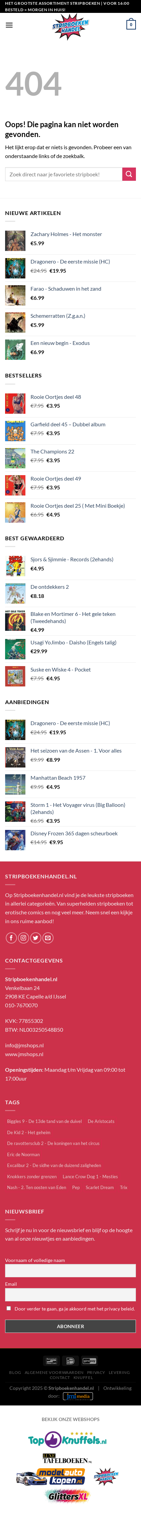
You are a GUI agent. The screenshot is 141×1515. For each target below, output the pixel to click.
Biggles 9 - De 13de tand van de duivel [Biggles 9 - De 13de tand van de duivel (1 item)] (44, 1121)
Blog (15, 1372)
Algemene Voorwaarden (54, 1372)
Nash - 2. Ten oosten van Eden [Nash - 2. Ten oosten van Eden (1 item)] (36, 1187)
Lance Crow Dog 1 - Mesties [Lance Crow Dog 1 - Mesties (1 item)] (90, 1176)
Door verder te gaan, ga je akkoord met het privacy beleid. (70, 1309)
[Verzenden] (129, 174)
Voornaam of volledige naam (35, 1260)
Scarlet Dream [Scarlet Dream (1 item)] (100, 1187)
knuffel (83, 1377)
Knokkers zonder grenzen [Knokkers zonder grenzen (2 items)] (32, 1176)
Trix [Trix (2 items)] (123, 1187)
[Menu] (9, 25)
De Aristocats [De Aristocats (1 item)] (101, 1121)
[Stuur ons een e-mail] (48, 938)
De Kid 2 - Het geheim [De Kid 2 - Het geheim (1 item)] (29, 1132)
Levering (119, 1372)
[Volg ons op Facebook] (11, 938)
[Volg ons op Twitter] (35, 938)
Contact (60, 1377)
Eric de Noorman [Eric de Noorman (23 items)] (23, 1154)
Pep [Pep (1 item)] (76, 1187)
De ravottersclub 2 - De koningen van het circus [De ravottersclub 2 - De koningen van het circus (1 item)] (53, 1143)
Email (11, 1284)
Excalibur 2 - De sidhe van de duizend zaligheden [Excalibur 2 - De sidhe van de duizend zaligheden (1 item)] (54, 1165)
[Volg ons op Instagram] (23, 938)
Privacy (96, 1372)
